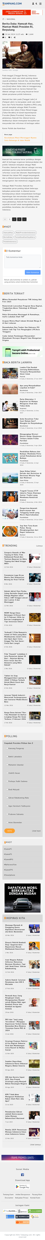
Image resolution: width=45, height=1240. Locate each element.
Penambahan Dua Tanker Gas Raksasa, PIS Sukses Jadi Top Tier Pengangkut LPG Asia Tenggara (21, 329)
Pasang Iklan (37, 1195)
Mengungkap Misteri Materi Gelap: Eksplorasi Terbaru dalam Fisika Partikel (31, 437)
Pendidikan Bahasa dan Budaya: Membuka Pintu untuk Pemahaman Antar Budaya (31, 454)
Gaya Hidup (24, 480)
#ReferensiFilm (10, 865)
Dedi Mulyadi (12, 789)
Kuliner (22, 535)
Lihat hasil (36, 831)
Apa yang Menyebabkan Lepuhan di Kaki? (30, 386)
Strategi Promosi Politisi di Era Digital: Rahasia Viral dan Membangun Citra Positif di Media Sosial (16, 1045)
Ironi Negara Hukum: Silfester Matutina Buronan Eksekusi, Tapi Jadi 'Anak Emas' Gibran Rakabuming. (15, 964)
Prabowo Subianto (15, 814)
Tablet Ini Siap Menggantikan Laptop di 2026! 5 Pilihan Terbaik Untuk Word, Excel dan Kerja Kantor (15, 680)
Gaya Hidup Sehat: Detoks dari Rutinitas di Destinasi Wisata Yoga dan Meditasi (31, 474)
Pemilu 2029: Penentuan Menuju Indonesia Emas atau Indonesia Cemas (16, 1132)
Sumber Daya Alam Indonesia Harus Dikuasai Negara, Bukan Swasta (16, 1063)
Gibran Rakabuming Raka (17, 798)
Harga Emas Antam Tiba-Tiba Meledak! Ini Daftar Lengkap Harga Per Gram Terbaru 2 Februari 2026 (15, 715)
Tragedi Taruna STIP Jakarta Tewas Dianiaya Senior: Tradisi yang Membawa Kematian (30, 494)
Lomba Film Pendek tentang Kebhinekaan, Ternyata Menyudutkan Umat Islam (30, 370)
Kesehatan (24, 390)
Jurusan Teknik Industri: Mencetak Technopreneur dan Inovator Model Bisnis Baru (16, 698)
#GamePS (8, 854)
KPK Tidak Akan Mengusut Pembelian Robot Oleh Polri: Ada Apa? (14, 1097)
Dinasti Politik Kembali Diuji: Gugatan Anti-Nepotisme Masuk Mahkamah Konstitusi (15, 945)
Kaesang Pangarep (15, 748)
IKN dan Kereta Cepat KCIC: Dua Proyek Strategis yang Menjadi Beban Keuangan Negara (16, 1080)
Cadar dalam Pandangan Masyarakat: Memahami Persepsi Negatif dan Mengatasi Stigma (22, 338)
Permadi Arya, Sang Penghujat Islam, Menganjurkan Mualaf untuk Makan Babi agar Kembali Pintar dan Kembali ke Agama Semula (15, 1002)
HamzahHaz (8, 233)
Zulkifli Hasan (13, 773)
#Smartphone (9, 875)
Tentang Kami (8, 1195)
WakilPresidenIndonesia (26, 233)
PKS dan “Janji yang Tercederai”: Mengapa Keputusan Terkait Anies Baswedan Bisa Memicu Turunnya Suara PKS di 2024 (16, 1024)
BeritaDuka (7, 237)
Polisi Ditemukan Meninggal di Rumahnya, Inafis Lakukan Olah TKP (20, 315)
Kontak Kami (35, 1198)
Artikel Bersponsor (23, 1195)
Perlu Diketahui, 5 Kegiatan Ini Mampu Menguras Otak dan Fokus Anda (29, 402)
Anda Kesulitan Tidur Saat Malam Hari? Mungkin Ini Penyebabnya (31, 421)
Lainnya (39, 546)
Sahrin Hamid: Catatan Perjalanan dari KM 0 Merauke (15, 982)
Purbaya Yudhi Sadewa (16, 781)
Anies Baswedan (14, 822)
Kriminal (23, 500)
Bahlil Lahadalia (14, 757)
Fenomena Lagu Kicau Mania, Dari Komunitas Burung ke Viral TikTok (14, 577)
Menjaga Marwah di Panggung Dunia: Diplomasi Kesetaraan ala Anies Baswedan (15, 928)
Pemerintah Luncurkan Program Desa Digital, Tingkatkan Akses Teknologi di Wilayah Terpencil (22, 308)
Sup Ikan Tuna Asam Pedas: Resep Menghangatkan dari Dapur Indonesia (29, 529)
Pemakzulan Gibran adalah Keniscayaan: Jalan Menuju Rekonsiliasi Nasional (14, 1115)
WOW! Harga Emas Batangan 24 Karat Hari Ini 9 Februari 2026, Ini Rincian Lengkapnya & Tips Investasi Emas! (14, 617)
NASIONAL (11, 19)
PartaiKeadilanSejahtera (25, 237)
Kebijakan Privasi (21, 1198)
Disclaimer (9, 1198)
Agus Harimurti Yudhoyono (18, 806)
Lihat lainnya (35, 1144)
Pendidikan (24, 443)
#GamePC (8, 849)
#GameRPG (8, 859)
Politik (22, 376)
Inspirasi (23, 408)
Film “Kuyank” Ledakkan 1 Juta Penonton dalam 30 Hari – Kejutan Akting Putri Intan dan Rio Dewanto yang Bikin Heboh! (15, 659)
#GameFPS (8, 870)
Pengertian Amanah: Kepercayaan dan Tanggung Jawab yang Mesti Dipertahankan (29, 511)
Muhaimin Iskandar (15, 765)
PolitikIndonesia (10, 241)
